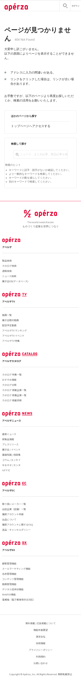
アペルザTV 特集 (11, 340)
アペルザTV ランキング (14, 330)
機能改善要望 (40, 630)
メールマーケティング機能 (16, 568)
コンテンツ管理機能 (13, 579)
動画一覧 (7, 315)
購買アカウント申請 (13, 514)
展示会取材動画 (10, 320)
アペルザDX (8, 550)
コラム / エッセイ (11, 460)
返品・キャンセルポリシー (16, 529)
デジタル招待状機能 (13, 589)
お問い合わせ (40, 663)
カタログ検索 (9, 265)
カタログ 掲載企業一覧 (14, 390)
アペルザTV (8, 301)
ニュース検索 (9, 276)
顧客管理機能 (9, 563)
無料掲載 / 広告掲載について (40, 623)
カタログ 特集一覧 (12, 374)
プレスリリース (10, 444)
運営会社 (40, 636)
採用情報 (40, 643)
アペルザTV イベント (13, 335)
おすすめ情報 (9, 379)
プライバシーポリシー (40, 650)
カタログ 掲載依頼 (12, 400)
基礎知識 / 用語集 (11, 454)
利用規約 (40, 656)
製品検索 (7, 260)
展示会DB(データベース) (15, 281)
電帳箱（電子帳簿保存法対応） (18, 599)
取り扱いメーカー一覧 (14, 504)
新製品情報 (8, 439)
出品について (9, 519)
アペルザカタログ (11, 361)
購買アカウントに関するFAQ (17, 524)
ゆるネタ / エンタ (11, 465)
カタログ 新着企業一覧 (14, 395)
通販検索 (7, 271)
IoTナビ (6, 470)
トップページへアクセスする (30, 126)
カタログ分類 (9, 384)
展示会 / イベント (11, 449)
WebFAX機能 (9, 594)
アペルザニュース (11, 420)
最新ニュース (9, 434)
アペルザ (7, 247)
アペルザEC (8, 490)
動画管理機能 (9, 584)
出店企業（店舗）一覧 (14, 509)
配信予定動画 (9, 325)
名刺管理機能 (9, 573)
